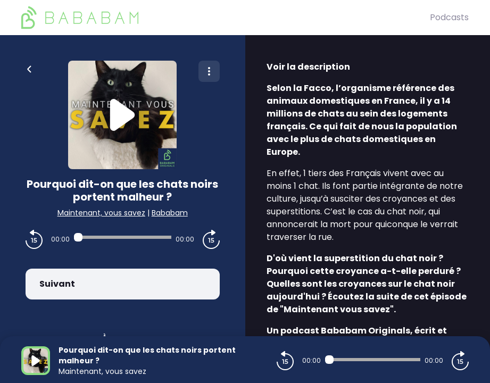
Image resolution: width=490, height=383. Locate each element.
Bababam (170, 212)
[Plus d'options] (209, 71)
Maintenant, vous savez (101, 212)
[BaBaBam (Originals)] (225, 17)
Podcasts (449, 17)
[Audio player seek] (122, 237)
